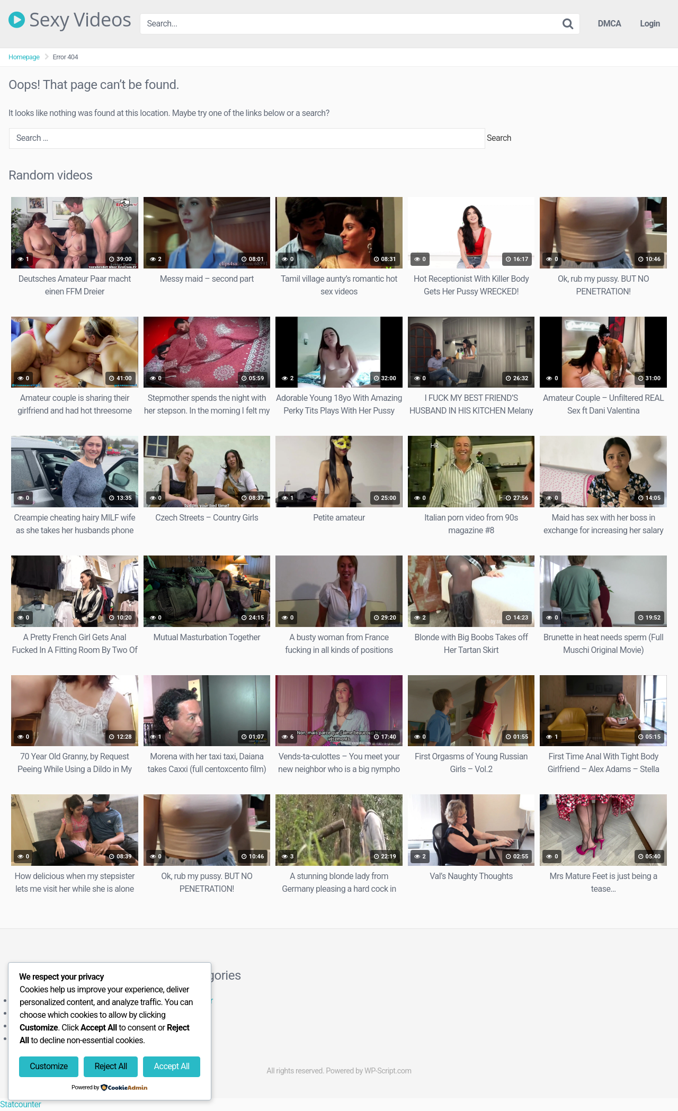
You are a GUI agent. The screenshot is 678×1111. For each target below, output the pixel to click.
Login (650, 24)
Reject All (110, 1066)
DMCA (609, 24)
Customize (48, 1066)
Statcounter (20, 1104)
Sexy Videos (69, 19)
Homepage (24, 57)
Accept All (172, 1066)
